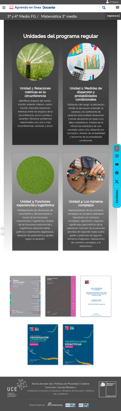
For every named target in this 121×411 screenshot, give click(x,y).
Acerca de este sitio (42, 383)
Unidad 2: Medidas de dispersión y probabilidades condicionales (86, 93)
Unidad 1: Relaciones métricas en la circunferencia (35, 92)
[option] (116, 156)
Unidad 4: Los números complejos (86, 203)
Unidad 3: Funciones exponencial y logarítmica (35, 203)
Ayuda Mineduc (66, 387)
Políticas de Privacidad (67, 383)
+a (3, 228)
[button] (116, 148)
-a (3, 233)
